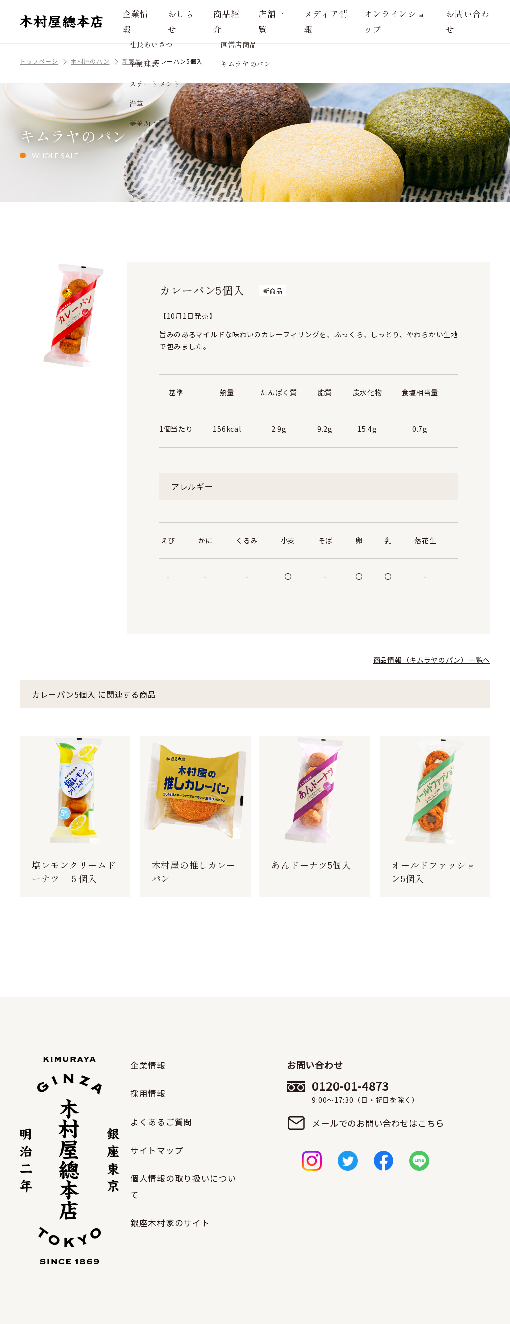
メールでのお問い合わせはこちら (380, 1123)
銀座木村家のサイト (172, 1221)
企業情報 (143, 21)
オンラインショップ (397, 21)
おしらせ (187, 21)
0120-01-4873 (380, 1092)
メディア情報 (327, 21)
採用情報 (149, 1092)
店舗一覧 (276, 21)
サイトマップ (158, 1148)
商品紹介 (232, 21)
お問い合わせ (466, 21)
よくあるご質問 (163, 1120)
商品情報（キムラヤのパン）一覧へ (431, 660)
